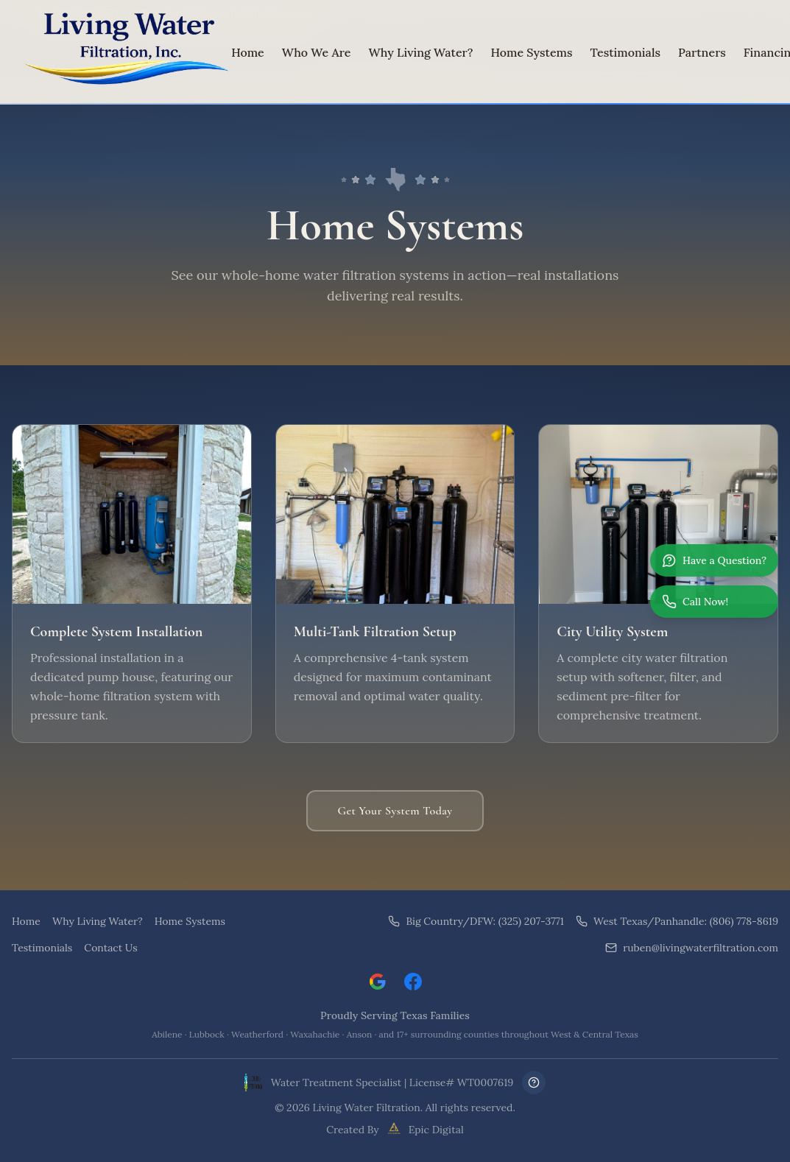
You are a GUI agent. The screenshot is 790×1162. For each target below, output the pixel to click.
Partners (702, 52)
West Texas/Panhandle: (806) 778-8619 (677, 921)
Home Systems (532, 52)
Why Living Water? (420, 52)
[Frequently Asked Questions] (534, 1082)
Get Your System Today (394, 810)
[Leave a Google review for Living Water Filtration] (378, 981)
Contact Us (110, 947)
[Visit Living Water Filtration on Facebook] (413, 981)
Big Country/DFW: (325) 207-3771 (476, 921)
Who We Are (316, 52)
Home (247, 52)
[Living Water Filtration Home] (121, 52)
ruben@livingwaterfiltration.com (691, 947)
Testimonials (625, 52)
